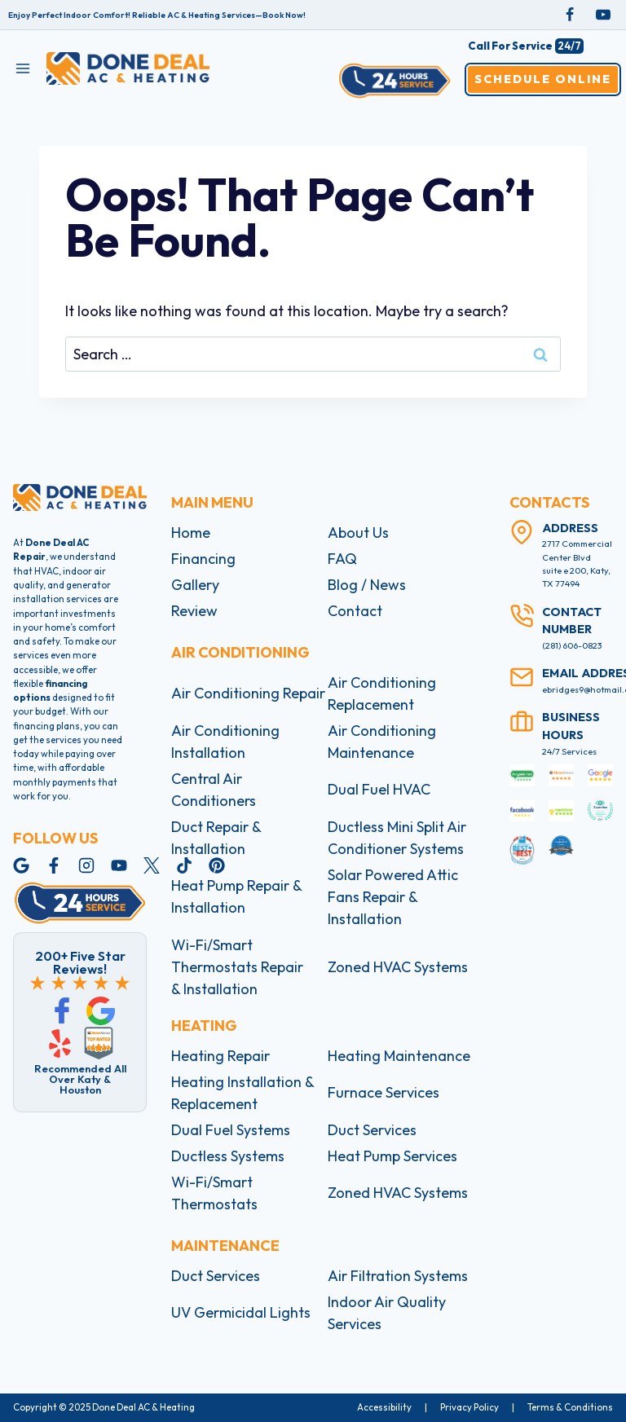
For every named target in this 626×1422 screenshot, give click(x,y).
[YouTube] (603, 14)
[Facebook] (569, 14)
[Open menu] (23, 68)
